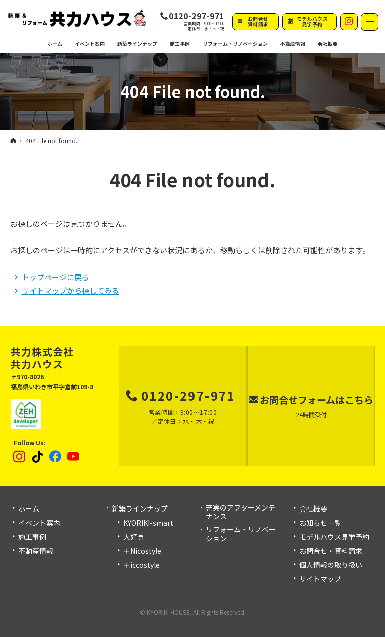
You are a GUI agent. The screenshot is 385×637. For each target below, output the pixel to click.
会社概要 (313, 509)
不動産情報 (292, 43)
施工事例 (32, 537)
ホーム (28, 509)
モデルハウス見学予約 (334, 537)
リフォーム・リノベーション (241, 534)
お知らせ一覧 (320, 523)
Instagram (19, 457)
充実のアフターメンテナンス (240, 512)
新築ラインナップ (140, 509)
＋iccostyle (141, 565)
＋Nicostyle (142, 551)
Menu (369, 22)
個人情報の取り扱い (330, 565)
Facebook (55, 457)
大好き (133, 537)
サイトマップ (320, 579)
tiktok (37, 457)
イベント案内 (39, 523)
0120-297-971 (196, 16)
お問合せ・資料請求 (330, 551)
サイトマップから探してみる (70, 290)
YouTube (73, 457)
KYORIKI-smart (148, 523)
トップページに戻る (55, 277)
